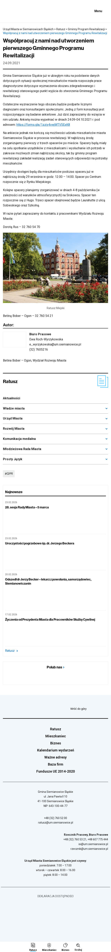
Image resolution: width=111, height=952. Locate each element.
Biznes (55, 743)
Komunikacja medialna (19, 439)
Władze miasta (14, 408)
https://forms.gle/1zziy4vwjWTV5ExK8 (43, 125)
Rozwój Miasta (13, 428)
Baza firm (55, 764)
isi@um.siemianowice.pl (93, 844)
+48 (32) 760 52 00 (55, 818)
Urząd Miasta (12, 418)
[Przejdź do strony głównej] (13, 11)
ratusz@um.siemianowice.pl (55, 822)
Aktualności (11, 398)
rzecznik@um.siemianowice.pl (89, 848)
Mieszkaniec (55, 736)
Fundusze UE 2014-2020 (55, 771)
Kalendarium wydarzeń (55, 750)
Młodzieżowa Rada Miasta (22, 449)
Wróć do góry (89, 709)
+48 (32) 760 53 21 (74, 839)
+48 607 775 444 (98, 839)
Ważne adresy (55, 757)
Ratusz (11, 650)
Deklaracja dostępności (55, 896)
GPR (10, 474)
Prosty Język (12, 459)
